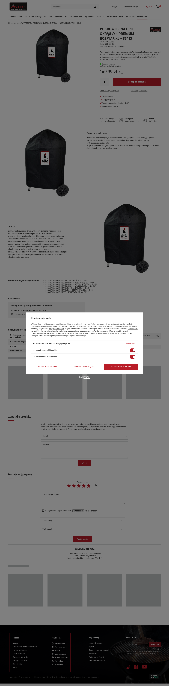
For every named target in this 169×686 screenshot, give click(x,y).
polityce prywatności (56, 329)
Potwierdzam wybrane (47, 367)
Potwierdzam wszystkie (121, 367)
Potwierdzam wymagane (84, 367)
